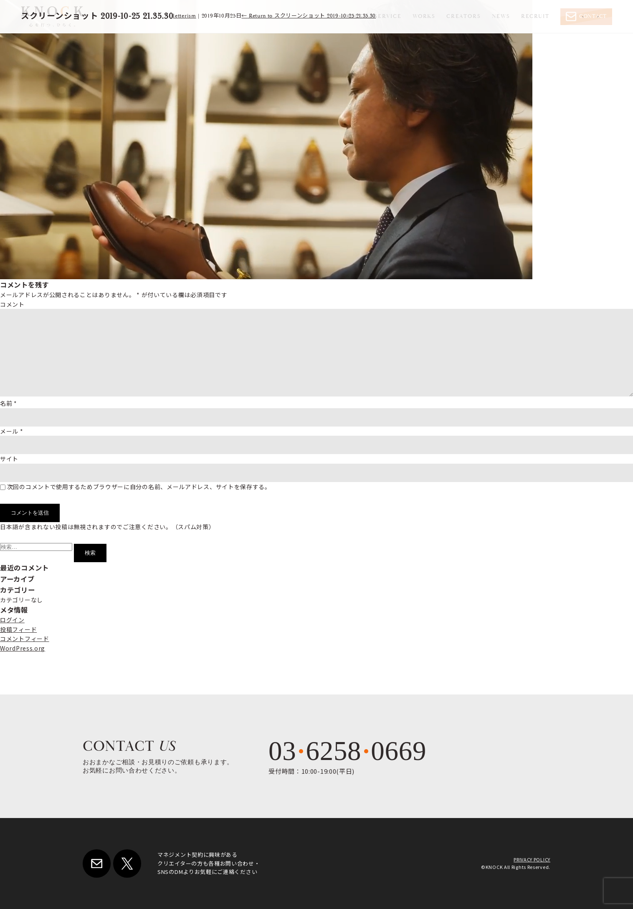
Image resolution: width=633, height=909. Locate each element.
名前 (8, 403)
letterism (184, 16)
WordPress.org (22, 648)
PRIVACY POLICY (532, 859)
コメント (12, 304)
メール (11, 431)
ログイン (12, 620)
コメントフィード (24, 638)
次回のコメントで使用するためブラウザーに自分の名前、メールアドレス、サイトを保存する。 (139, 486)
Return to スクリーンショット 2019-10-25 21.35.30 (308, 16)
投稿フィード (18, 629)
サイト (9, 458)
